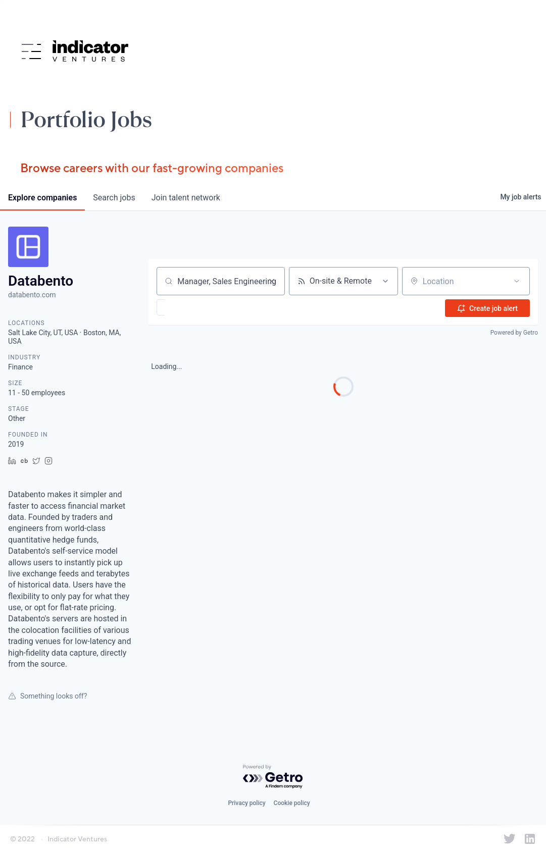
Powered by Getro (514, 332)
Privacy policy (246, 803)
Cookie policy (292, 803)
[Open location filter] (517, 281)
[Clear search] (272, 281)
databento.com (32, 295)
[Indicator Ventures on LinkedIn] (530, 839)
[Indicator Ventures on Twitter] (510, 839)
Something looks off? (47, 696)
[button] (190, 307)
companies (42, 197)
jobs (114, 197)
